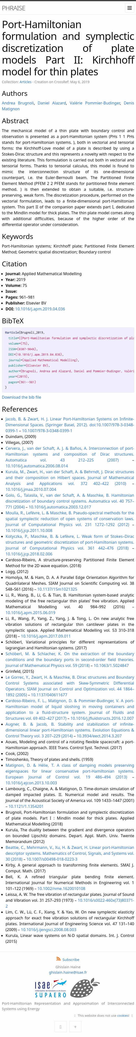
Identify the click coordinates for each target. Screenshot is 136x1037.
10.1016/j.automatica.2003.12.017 (60, 507)
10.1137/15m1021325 (57, 589)
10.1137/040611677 (49, 695)
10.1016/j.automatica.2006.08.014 (37, 466)
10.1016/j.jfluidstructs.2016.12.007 (102, 718)
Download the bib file (21, 397)
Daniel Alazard (52, 103)
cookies (123, 1015)
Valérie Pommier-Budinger (95, 103)
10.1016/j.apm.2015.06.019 (31, 612)
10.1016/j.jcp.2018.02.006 (29, 554)
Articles (25, 81)
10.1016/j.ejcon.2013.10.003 (31, 783)
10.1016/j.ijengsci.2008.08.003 (48, 929)
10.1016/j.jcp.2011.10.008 (29, 530)
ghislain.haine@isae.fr (68, 972)
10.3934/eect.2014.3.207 (99, 736)
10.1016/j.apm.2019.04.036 (40, 309)
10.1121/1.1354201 (26, 806)
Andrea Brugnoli (18, 103)
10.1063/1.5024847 (111, 665)
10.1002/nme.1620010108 (61, 888)
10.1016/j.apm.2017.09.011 (46, 636)
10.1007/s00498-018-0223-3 (52, 859)
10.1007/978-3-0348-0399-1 (47, 430)
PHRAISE (13, 7)
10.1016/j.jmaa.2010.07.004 (31, 489)
